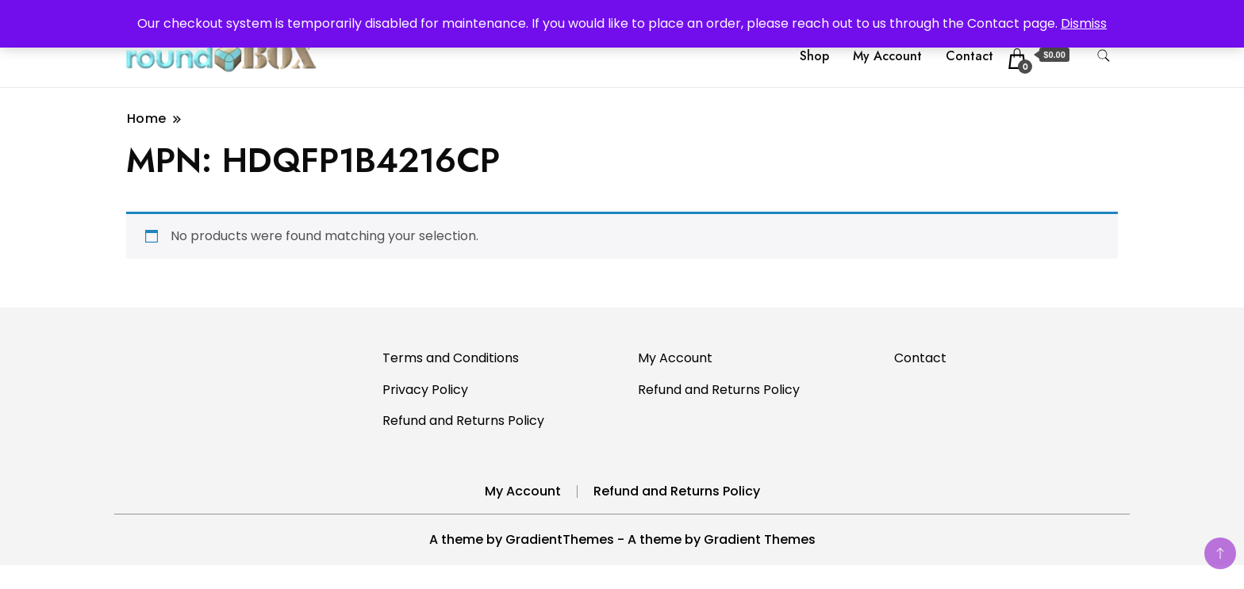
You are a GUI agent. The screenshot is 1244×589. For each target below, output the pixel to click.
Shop (814, 56)
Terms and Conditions (450, 358)
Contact (969, 56)
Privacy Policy (425, 390)
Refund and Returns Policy (463, 420)
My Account (887, 56)
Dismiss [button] (1084, 23)
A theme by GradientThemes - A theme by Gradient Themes (622, 539)
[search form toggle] (1103, 56)
